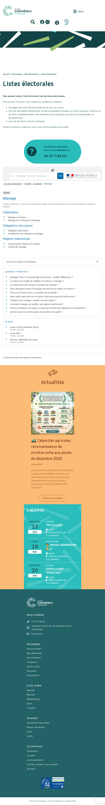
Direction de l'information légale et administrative (23, 358)
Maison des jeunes (36, 727)
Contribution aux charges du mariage (25, 233)
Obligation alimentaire (18, 230)
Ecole (29, 731)
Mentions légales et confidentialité (62, 801)
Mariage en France (17, 217)
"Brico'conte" (54, 525)
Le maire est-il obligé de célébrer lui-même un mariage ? (37, 281)
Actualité (31, 769)
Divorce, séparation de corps (23, 339)
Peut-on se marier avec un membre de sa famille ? (34, 292)
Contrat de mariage (17, 247)
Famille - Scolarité (33, 183)
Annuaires (31, 671)
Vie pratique (17, 74)
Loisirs (30, 736)
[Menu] (78, 11)
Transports (32, 662)
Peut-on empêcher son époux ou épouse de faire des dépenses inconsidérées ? (48, 308)
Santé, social (33, 666)
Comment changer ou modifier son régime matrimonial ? (37, 304)
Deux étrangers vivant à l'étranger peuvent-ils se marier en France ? (42, 288)
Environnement (34, 657)
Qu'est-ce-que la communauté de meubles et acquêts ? (36, 312)
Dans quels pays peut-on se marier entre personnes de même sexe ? (43, 296)
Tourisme (31, 708)
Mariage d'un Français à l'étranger (24, 220)
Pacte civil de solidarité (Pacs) (24, 327)
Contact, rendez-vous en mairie (42, 764)
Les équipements (35, 760)
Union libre (15, 333)
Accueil (6, 74)
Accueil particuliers (13, 183)
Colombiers (32, 751)
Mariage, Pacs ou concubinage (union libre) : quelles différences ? (41, 277)
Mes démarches (31, 74)
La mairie (31, 755)
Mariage (48, 183)
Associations (33, 675)
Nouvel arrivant (34, 649)
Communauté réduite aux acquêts (24, 244)
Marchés (31, 694)
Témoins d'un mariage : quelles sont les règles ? (33, 300)
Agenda (31, 690)
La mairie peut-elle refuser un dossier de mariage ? (34, 285)
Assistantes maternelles (38, 723)
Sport (30, 703)
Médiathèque (33, 699)
